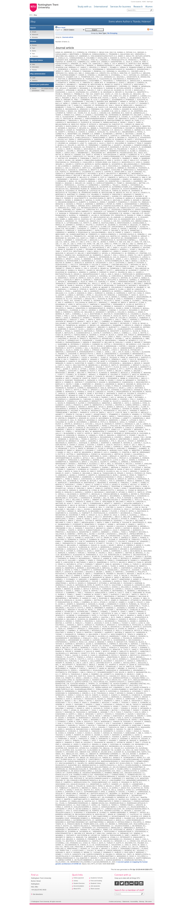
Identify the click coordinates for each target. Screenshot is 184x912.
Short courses (95, 888)
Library (75, 880)
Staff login (150, 1)
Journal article (67, 37)
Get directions (38, 894)
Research (138, 6)
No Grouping (112, 33)
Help (33, 64)
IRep (32, 21)
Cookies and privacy (115, 901)
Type (33, 48)
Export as (59, 30)
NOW (144, 1)
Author (34, 51)
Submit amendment (35, 89)
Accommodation (78, 886)
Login (33, 77)
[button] (94, 29)
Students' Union (96, 883)
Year (33, 53)
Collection (35, 56)
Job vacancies (95, 886)
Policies (34, 70)
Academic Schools (97, 878)
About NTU (77, 888)
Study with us (84, 6)
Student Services (79, 883)
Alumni (149, 6)
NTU (31, 15)
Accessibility (134, 901)
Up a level (60, 27)
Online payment (78, 878)
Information (35, 67)
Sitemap (141, 901)
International (101, 6)
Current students (136, 1)
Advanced (35, 34)
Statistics (35, 80)
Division (34, 45)
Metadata (35, 37)
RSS (149, 29)
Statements (125, 901)
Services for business (120, 6)
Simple (34, 32)
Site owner (148, 901)
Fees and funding (96, 880)
